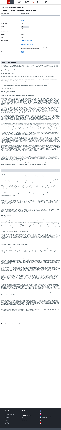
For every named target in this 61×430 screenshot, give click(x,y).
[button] (30, 62)
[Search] (49, 2)
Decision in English (25, 26)
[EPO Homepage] (10, 2)
